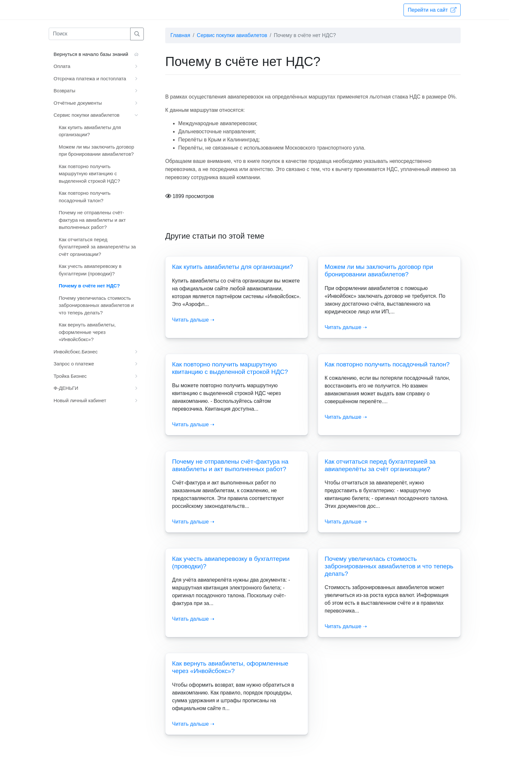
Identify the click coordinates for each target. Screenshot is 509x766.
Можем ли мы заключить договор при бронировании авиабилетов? (96, 150)
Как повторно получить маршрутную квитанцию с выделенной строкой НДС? (89, 174)
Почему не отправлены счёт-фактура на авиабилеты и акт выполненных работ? (92, 220)
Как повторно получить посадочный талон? (387, 364)
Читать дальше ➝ (193, 320)
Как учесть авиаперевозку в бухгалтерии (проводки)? (90, 269)
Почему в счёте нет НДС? (89, 285)
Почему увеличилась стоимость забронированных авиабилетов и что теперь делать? (389, 566)
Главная (180, 35)
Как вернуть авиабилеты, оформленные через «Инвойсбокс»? (87, 332)
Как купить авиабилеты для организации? (232, 266)
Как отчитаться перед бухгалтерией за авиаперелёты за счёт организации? (97, 247)
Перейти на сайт (432, 10)
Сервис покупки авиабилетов (232, 35)
